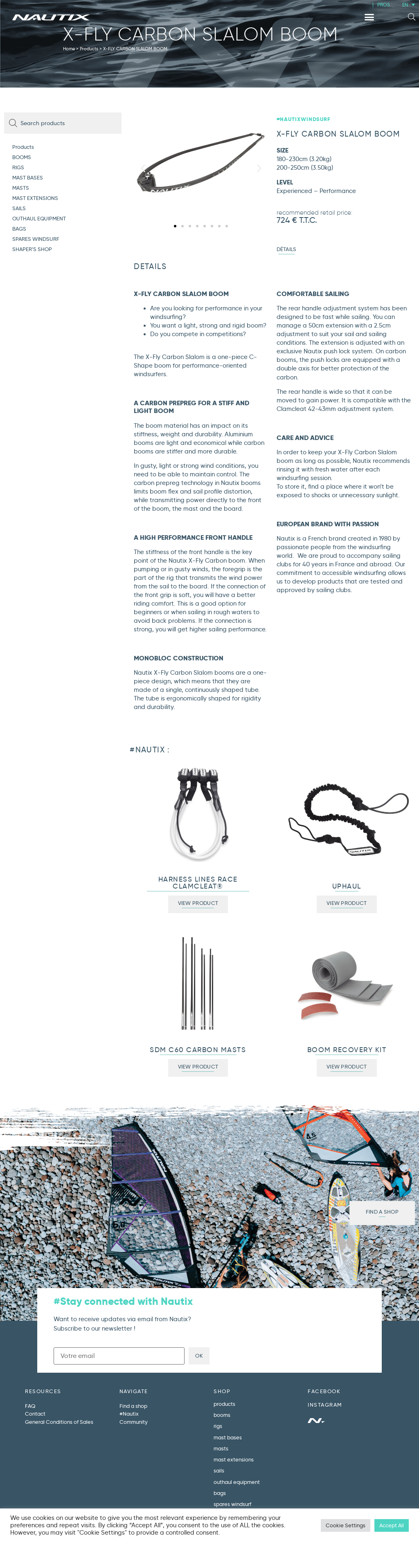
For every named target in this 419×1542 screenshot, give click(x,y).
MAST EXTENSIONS (35, 198)
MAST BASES (27, 177)
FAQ (30, 1406)
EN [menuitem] (405, 5)
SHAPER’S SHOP (32, 249)
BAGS (19, 228)
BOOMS (21, 157)
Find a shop (133, 1406)
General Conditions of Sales (59, 1422)
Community (133, 1422)
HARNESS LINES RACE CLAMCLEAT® (198, 883)
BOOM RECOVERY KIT (347, 1050)
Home (69, 49)
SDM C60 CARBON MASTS (198, 1050)
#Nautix (129, 1413)
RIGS (18, 167)
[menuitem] (408, 4)
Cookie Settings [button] (345, 1525)
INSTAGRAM (325, 1404)
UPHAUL (346, 886)
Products (89, 49)
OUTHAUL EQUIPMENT (39, 218)
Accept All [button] (391, 1525)
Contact (35, 1413)
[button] (369, 17)
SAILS (19, 208)
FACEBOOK (324, 1391)
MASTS (20, 187)
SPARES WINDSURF (35, 239)
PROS (383, 5)
